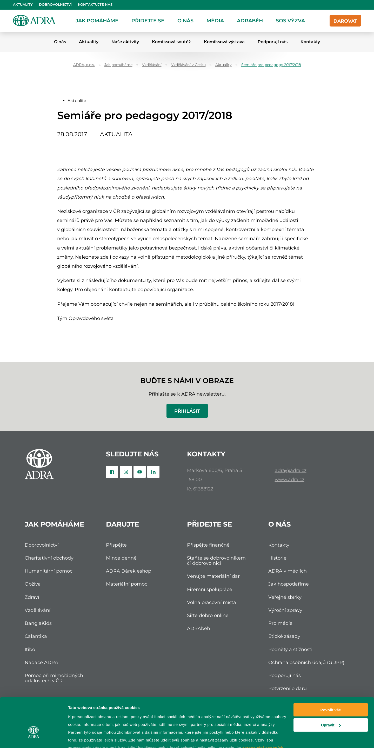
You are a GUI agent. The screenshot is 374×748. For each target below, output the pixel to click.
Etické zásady (284, 636)
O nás (185, 20)
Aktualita (77, 100)
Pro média (280, 623)
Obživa (33, 584)
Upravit (331, 689)
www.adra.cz (289, 479)
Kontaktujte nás (95, 4)
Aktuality (23, 4)
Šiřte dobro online (208, 615)
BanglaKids (38, 623)
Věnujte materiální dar (213, 576)
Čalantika (36, 636)
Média (215, 20)
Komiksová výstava (224, 41)
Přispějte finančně (208, 545)
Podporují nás (273, 41)
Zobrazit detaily (82, 738)
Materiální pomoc (126, 584)
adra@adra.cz (290, 470)
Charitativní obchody (49, 558)
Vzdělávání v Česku (188, 65)
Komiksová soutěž (171, 41)
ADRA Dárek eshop (128, 571)
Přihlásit (187, 411)
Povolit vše (330, 674)
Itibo (30, 649)
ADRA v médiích (287, 571)
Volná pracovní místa (211, 602)
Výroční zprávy (285, 610)
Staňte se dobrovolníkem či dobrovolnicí (216, 560)
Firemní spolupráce (209, 589)
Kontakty (310, 41)
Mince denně (121, 558)
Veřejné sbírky (285, 597)
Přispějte (116, 545)
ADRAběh (250, 20)
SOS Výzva (290, 20)
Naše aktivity (125, 41)
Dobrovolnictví (55, 4)
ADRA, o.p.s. (84, 65)
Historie (277, 558)
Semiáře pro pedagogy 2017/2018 (271, 65)
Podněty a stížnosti (290, 649)
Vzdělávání (152, 65)
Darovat (345, 21)
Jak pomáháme (97, 20)
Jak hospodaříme (288, 584)
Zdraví (32, 597)
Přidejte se (147, 20)
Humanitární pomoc (48, 571)
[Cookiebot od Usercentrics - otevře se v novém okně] (33, 738)
